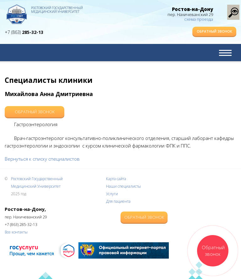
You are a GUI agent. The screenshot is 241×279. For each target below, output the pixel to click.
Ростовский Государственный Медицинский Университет (57, 9)
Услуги (112, 193)
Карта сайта (116, 178)
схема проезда (198, 19)
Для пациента (118, 201)
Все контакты (16, 232)
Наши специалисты (123, 186)
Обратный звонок (214, 31)
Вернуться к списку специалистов (42, 159)
